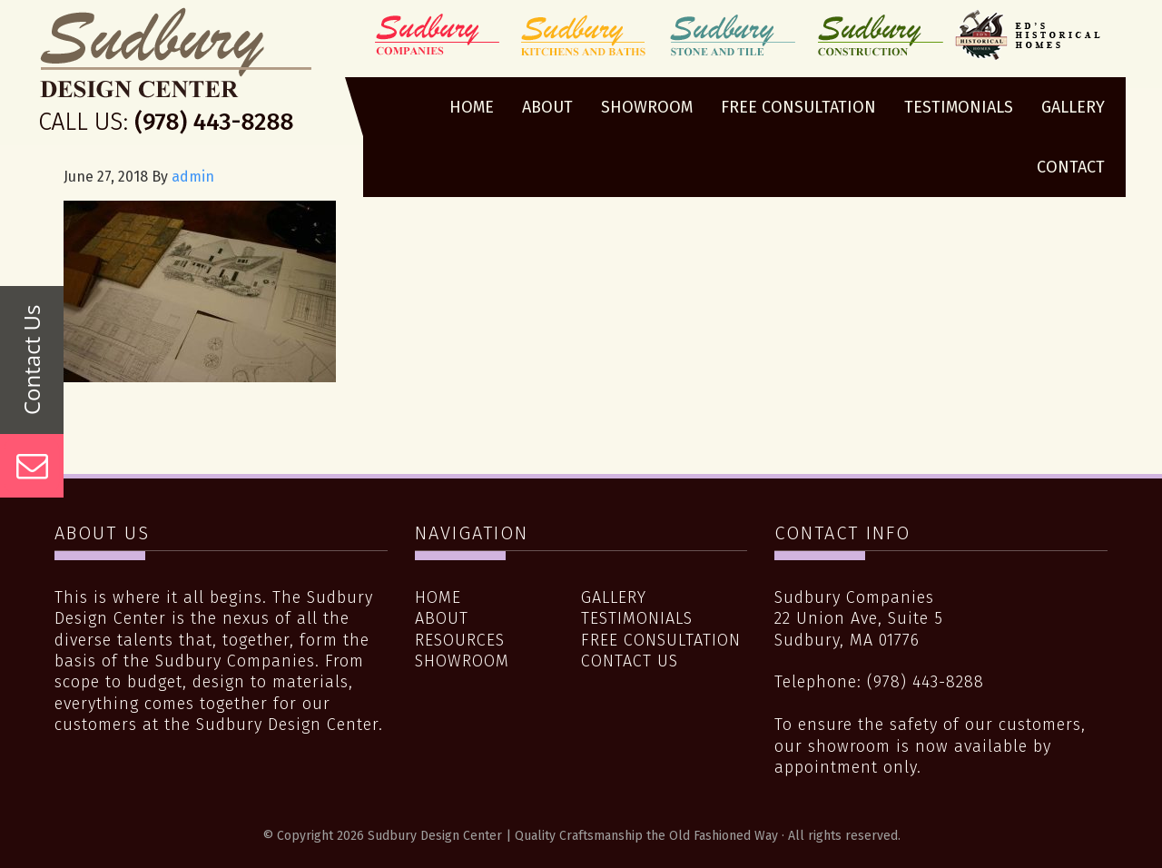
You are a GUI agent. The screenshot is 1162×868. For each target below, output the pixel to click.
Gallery (613, 597)
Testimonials (637, 618)
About (441, 618)
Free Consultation (661, 640)
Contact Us (629, 661)
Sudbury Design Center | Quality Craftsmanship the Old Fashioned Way (175, 75)
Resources (460, 640)
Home (438, 597)
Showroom (462, 661)
